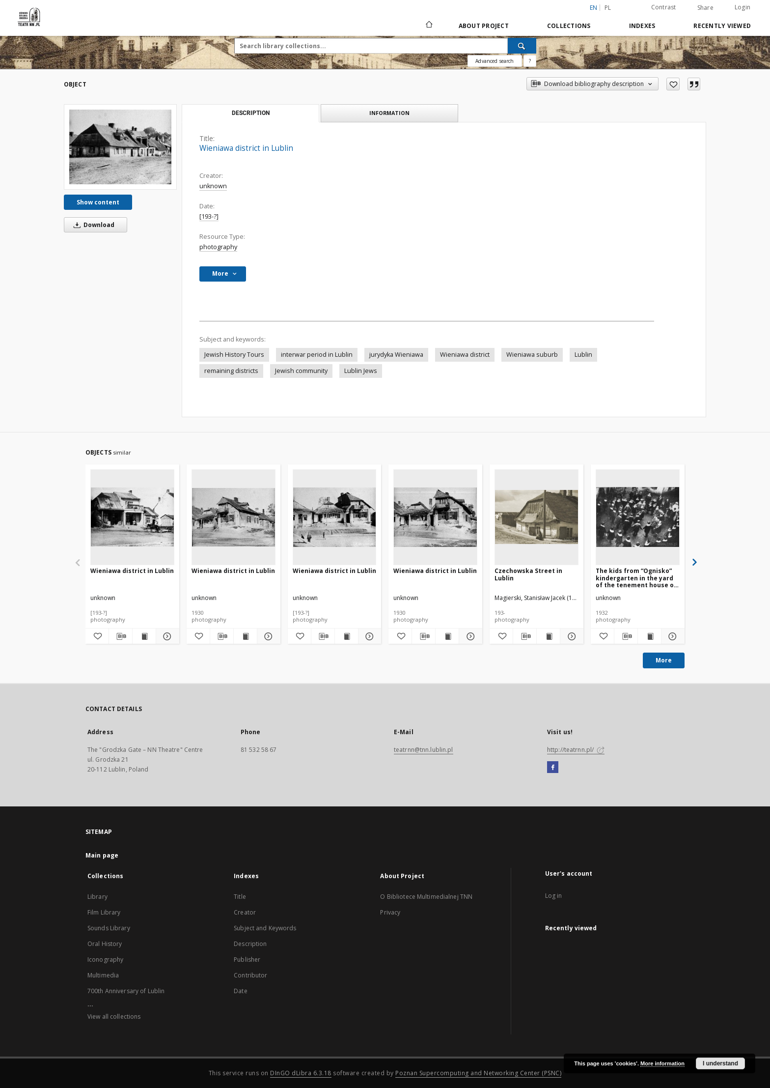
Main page (101, 855)
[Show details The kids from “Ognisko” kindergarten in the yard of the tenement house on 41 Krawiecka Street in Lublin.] (671, 636)
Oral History (104, 944)
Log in (553, 895)
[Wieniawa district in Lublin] (120, 147)
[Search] (522, 46)
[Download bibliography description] (120, 636)
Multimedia (103, 975)
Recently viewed (722, 26)
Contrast (663, 7)
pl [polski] (608, 7)
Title (240, 896)
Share (705, 8)
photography (218, 247)
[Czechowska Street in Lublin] (536, 517)
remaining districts (231, 371)
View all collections (113, 1016)
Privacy (390, 912)
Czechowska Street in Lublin (528, 574)
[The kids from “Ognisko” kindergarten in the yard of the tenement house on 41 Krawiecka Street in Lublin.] (637, 517)
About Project (484, 26)
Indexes (642, 26)
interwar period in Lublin (317, 354)
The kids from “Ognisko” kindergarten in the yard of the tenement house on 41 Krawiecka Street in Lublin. (637, 578)
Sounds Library (108, 928)
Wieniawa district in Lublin (132, 571)
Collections (569, 26)
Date (240, 991)
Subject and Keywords (265, 928)
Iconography (105, 959)
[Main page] (428, 25)
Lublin (583, 354)
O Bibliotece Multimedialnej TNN (426, 896)
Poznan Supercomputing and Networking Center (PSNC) (478, 1073)
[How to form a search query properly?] (529, 61)
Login (742, 7)
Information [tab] (389, 112)
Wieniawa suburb (532, 354)
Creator (245, 912)
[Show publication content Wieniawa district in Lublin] (144, 636)
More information (662, 1063)
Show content (98, 202)
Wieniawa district (465, 354)
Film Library (103, 912)
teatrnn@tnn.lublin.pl (423, 749)
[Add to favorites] (673, 84)
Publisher (247, 959)
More (664, 660)
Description (250, 944)
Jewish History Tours (234, 354)
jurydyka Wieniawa (396, 354)
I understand (720, 1063)
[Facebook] (552, 767)
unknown (213, 186)
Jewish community (301, 371)
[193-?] (209, 216)
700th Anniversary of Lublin (126, 991)
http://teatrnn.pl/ (576, 749)
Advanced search (494, 60)
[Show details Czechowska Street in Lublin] (570, 636)
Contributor (250, 975)
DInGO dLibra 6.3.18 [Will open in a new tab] (300, 1073)
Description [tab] (251, 113)
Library (97, 896)
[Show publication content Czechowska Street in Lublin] (548, 636)
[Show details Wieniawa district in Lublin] (166, 636)
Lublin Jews (360, 371)
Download (92, 224)
